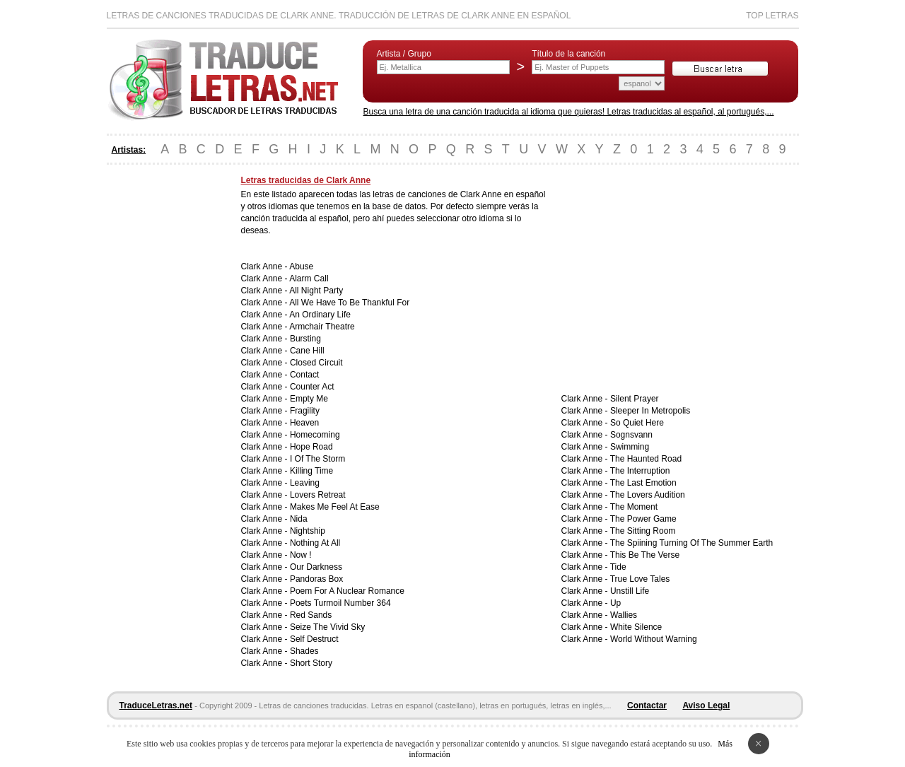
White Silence (636, 627)
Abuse (301, 266)
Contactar (647, 705)
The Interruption (640, 471)
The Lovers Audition (647, 495)
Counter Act (312, 387)
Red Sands (311, 615)
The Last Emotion (643, 483)
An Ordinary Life (320, 315)
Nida (299, 519)
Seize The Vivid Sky (327, 627)
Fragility (305, 411)
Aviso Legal (706, 705)
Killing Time (311, 471)
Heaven (304, 423)
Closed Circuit (316, 363)
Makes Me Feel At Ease (335, 507)
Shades (304, 651)
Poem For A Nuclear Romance (347, 591)
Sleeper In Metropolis (650, 411)
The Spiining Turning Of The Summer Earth (691, 543)
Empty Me (309, 399)
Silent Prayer (634, 399)
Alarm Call (308, 278)
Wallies (623, 615)
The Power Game (643, 519)
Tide (618, 567)
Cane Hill (307, 351)
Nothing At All (315, 543)
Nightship (307, 531)
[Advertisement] (163, 387)
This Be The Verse (645, 555)
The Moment (634, 507)
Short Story (311, 663)
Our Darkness (316, 567)
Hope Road (311, 447)
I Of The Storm (317, 459)
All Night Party (316, 290)
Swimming (629, 447)
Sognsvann (631, 435)
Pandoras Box (316, 579)
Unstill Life (629, 591)
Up (615, 603)
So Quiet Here (637, 423)
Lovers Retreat (318, 495)
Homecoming (315, 435)
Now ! (301, 555)
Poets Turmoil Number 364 (340, 603)
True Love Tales (640, 579)
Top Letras (772, 16)
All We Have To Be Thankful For (349, 303)
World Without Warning (653, 639)
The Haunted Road (646, 459)
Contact (304, 375)
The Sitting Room (643, 531)
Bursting (305, 339)
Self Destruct (314, 639)
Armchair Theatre (321, 327)
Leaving (305, 483)
